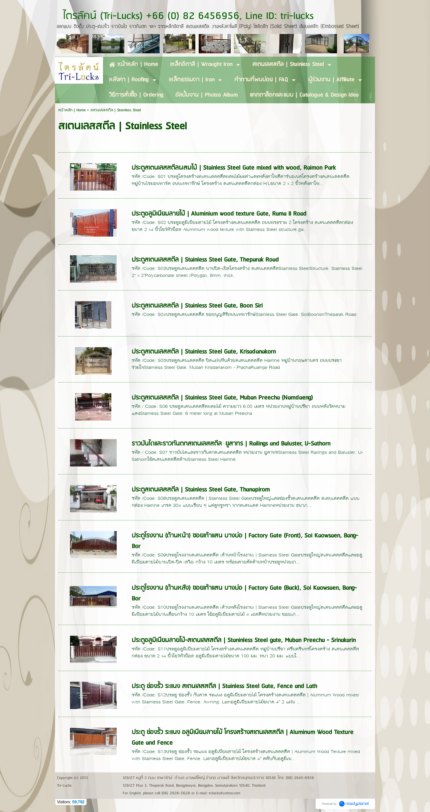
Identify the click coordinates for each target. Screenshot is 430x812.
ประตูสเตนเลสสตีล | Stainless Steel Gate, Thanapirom (201, 489)
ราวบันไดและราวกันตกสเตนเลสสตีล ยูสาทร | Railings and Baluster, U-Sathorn (231, 443)
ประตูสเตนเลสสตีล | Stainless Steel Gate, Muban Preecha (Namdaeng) (222, 398)
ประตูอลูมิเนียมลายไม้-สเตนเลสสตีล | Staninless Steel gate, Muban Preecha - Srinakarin (244, 640)
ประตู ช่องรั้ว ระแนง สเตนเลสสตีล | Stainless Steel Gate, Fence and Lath (224, 686)
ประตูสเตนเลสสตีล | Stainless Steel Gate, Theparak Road (205, 260)
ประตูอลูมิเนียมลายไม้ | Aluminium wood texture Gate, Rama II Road (219, 214)
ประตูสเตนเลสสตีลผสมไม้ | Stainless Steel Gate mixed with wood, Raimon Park (234, 168)
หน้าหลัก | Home (72, 110)
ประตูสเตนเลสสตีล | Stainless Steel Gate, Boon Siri (197, 306)
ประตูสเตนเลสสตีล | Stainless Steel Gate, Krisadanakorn (204, 352)
